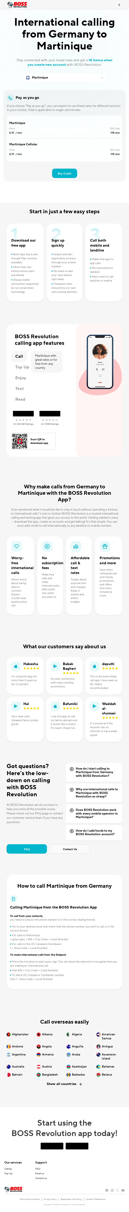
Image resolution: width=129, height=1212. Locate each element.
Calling (8, 1168)
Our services (13, 1163)
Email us (39, 1173)
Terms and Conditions (30, 1199)
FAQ (27, 849)
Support (41, 1163)
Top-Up (8, 1173)
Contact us (41, 1178)
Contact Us (70, 849)
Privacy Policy (50, 1199)
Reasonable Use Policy (71, 1199)
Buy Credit (64, 173)
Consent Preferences (95, 1199)
